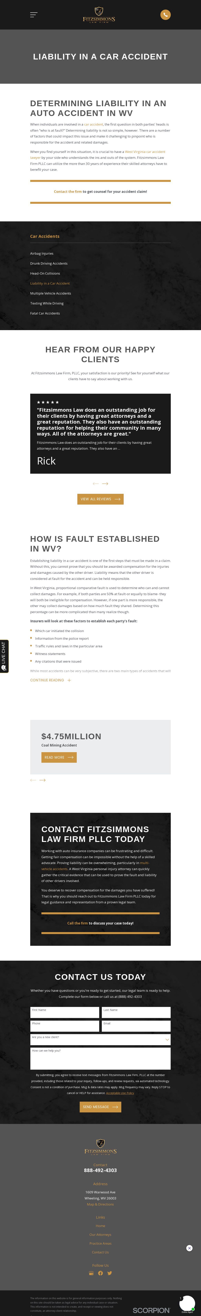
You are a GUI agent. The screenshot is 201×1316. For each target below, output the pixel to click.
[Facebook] (100, 1273)
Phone (36, 1024)
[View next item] (105, 484)
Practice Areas (100, 1244)
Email (106, 1024)
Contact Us (100, 1252)
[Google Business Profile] (91, 1273)
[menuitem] (100, 254)
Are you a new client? (45, 1037)
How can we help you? (46, 1051)
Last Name (110, 1010)
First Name (39, 1010)
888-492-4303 (100, 1170)
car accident (93, 124)
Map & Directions (100, 1204)
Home (100, 1226)
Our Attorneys (100, 1235)
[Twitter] (109, 1273)
